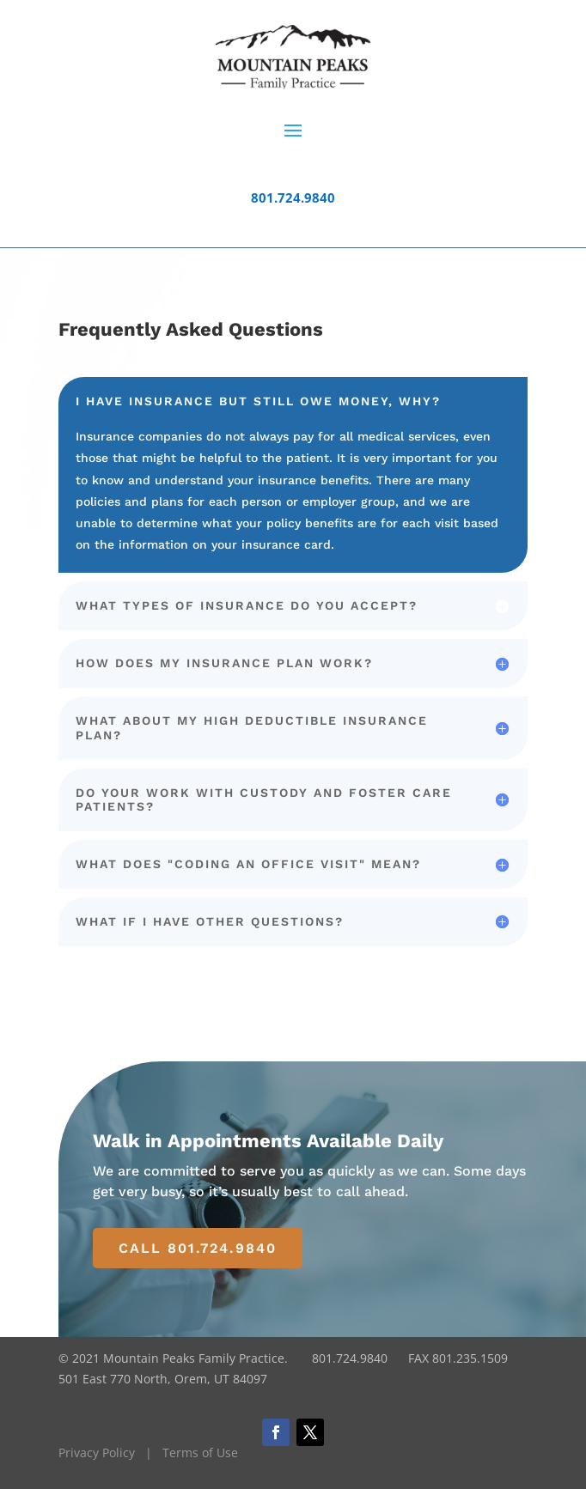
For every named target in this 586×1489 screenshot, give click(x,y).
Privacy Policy (96, 1452)
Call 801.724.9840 (198, 1248)
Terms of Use (200, 1452)
